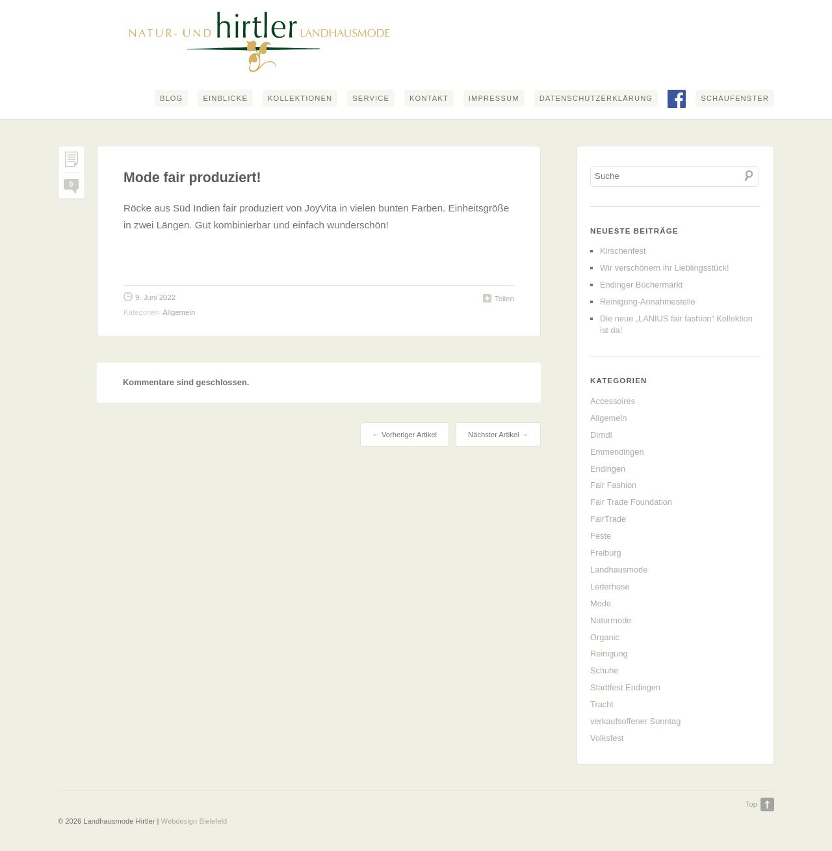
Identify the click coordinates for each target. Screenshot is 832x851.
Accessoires (612, 401)
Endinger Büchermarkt (641, 285)
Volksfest (606, 738)
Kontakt (429, 98)
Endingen (607, 469)
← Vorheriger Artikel (404, 435)
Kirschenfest (622, 251)
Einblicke (225, 98)
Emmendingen (617, 452)
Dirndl (601, 435)
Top (751, 804)
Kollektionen (300, 98)
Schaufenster (735, 98)
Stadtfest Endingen (625, 687)
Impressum (494, 98)
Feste (600, 536)
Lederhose (609, 586)
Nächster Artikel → (498, 435)
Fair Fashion (613, 485)
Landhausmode (618, 569)
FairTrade (608, 519)
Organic (604, 637)
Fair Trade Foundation (631, 502)
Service (370, 98)
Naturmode (610, 620)
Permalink (71, 162)
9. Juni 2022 (155, 297)
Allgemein (178, 312)
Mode (600, 603)
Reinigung (609, 653)
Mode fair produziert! (192, 177)
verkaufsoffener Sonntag (635, 721)
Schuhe (604, 670)
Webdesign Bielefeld (194, 821)
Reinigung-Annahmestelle (648, 301)
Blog (171, 98)
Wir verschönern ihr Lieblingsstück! (664, 268)
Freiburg (605, 553)
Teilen (504, 299)
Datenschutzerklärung (596, 98)
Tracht (602, 704)
